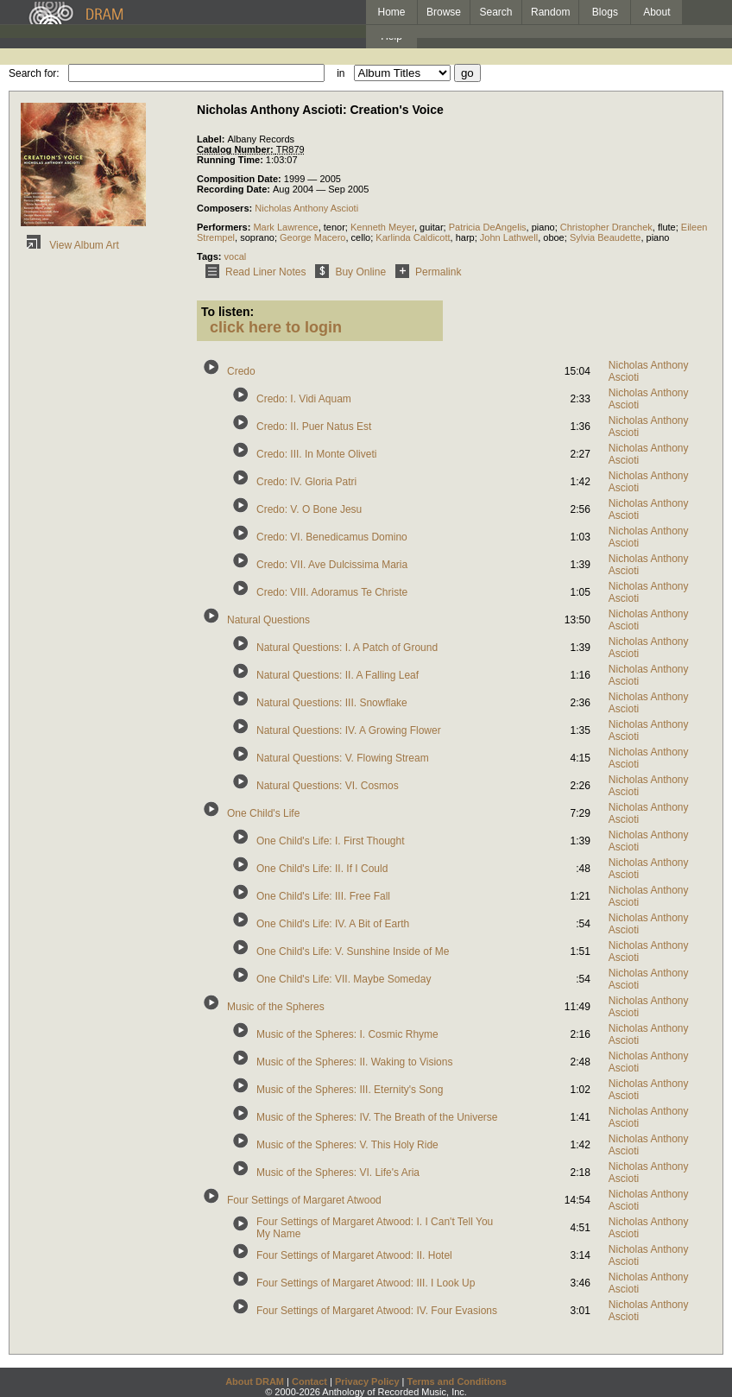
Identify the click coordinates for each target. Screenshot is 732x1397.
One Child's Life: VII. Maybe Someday (343, 979)
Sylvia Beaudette (605, 237)
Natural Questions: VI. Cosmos (327, 786)
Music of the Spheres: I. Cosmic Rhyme (347, 1034)
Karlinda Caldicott (412, 237)
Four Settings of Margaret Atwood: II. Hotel (354, 1255)
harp (465, 237)
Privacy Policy (367, 1381)
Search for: (34, 73)
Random (550, 12)
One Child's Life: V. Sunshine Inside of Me (352, 951)
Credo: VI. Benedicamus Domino (331, 537)
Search (496, 12)
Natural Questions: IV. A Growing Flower (348, 730)
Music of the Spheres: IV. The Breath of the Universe (377, 1117)
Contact (309, 1381)
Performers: (225, 227)
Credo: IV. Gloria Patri (306, 482)
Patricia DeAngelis (488, 227)
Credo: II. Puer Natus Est (313, 426)
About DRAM (254, 1381)
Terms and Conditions (457, 1381)
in (340, 73)
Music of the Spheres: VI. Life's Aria (338, 1172)
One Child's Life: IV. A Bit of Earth (332, 924)
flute (667, 227)
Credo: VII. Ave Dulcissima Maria (331, 565)
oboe (553, 237)
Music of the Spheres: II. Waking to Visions (354, 1062)
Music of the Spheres (276, 1007)
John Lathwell (509, 237)
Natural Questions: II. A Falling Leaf (337, 675)
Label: (212, 139)
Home (391, 12)
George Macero (312, 237)
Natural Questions (268, 620)
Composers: (226, 208)
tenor (334, 227)
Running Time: (231, 160)
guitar (432, 227)
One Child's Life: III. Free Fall (323, 896)
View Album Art (70, 245)
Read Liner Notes (252, 272)
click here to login (276, 327)
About (656, 12)
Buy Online (347, 272)
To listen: (227, 312)
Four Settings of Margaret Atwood (304, 1200)
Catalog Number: (236, 149)
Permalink (425, 272)
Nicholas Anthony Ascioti (306, 208)
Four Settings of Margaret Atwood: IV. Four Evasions (376, 1311)
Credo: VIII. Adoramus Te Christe (331, 592)
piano (543, 227)
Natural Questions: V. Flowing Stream (342, 758)
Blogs (605, 12)
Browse (443, 12)
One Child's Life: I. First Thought (330, 841)
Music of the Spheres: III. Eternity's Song (349, 1090)
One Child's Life (263, 813)
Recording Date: (235, 189)
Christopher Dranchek (606, 227)
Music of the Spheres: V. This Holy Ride (347, 1145)
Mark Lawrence (285, 227)
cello (361, 237)
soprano (257, 237)
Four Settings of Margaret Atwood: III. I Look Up (365, 1283)
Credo (241, 371)
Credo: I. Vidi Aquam (303, 399)
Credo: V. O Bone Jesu (309, 509)
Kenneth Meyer (382, 227)
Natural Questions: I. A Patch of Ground (347, 648)
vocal (235, 256)
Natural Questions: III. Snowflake (331, 703)
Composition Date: (240, 179)
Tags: (210, 256)
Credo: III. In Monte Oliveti (316, 454)
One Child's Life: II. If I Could (322, 869)
